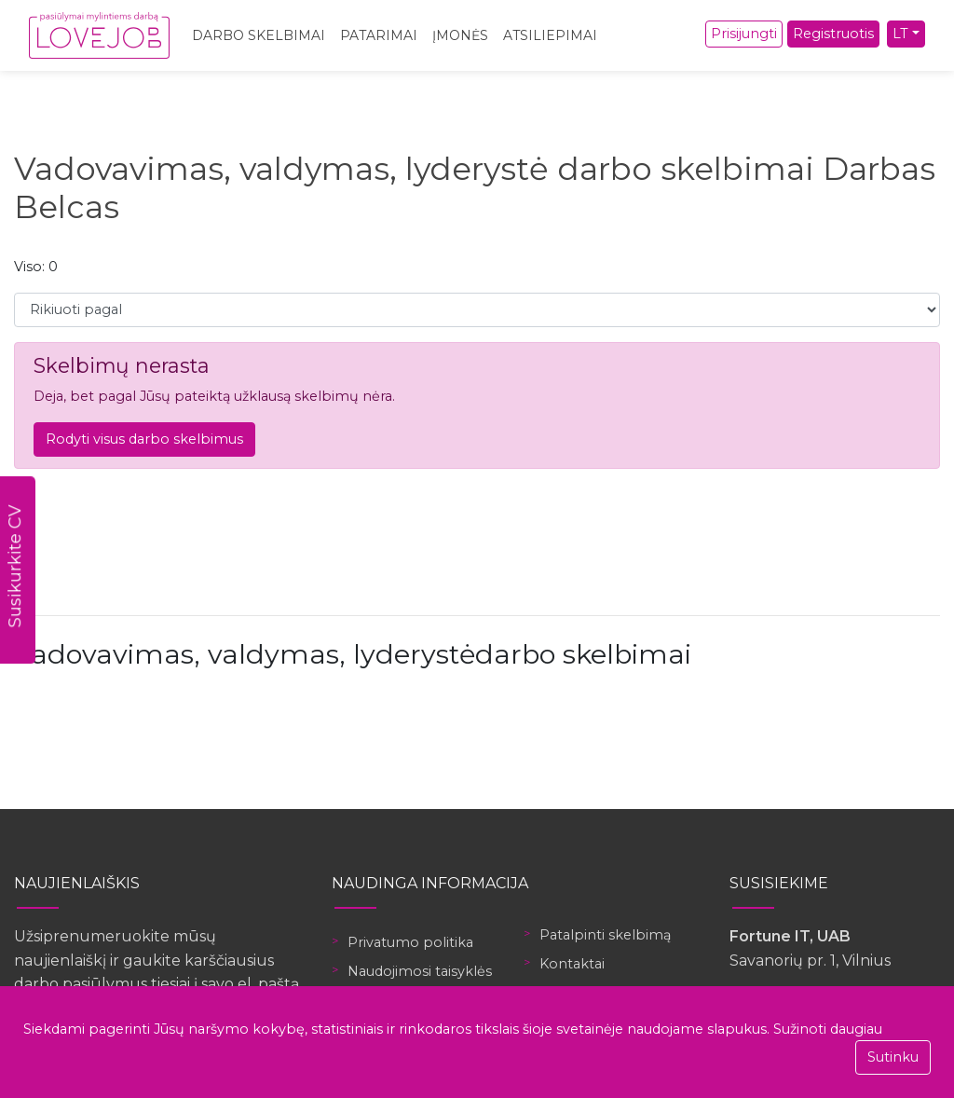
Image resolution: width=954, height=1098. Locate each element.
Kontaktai (572, 963)
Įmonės (460, 35)
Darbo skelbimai (258, 35)
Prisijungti (744, 33)
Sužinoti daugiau (827, 1029)
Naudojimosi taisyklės (420, 971)
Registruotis (833, 33)
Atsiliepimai (550, 35)
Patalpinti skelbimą (605, 934)
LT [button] (900, 33)
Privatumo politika (410, 942)
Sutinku (893, 1057)
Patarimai (378, 35)
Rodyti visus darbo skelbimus (144, 439)
